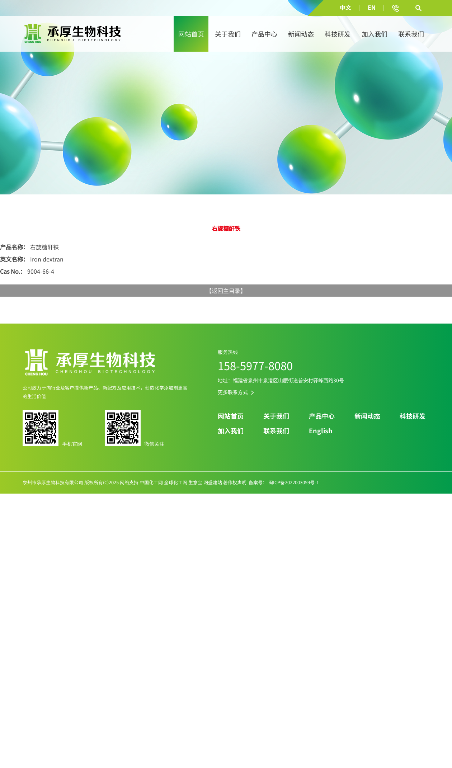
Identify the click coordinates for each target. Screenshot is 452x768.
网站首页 (191, 34)
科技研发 (337, 34)
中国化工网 (151, 482)
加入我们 (374, 34)
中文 (345, 7)
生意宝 (195, 482)
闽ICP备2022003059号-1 (293, 482)
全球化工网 (175, 482)
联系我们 (411, 34)
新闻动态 (301, 34)
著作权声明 (234, 482)
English (321, 430)
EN (372, 7)
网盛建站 (212, 482)
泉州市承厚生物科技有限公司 (53, 482)
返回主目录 (226, 290)
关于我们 (228, 34)
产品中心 (264, 34)
